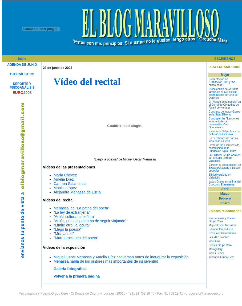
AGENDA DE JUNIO (22, 65)
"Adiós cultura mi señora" (74, 216)
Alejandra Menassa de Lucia (77, 192)
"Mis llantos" (64, 233)
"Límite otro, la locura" (72, 225)
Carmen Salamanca (70, 183)
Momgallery (216, 249)
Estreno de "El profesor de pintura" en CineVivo (224, 133)
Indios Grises (216, 253)
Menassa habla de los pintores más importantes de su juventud (106, 261)
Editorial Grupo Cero (221, 229)
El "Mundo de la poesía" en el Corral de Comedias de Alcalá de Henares (225, 104)
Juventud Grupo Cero (221, 257)
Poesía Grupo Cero (220, 245)
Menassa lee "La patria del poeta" (81, 208)
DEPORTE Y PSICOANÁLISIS (22, 85)
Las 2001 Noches (219, 237)
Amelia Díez (64, 179)
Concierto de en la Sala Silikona (224, 113)
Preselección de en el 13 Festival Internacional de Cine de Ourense (223, 93)
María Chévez (65, 175)
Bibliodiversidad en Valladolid (220, 176)
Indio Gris (214, 241)
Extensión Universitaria (222, 233)
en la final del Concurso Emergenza (225, 183)
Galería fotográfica (70, 269)
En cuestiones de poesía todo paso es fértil (223, 140)
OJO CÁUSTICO (22, 74)
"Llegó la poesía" (68, 229)
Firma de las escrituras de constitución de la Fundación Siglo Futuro (224, 148)
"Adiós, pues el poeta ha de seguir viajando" (90, 221)
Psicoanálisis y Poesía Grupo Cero (222, 220)
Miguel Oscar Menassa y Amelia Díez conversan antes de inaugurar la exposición (121, 257)
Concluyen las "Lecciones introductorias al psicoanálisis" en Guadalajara (224, 123)
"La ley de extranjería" (72, 212)
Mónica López (65, 188)
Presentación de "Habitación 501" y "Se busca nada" (222, 82)
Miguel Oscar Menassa (222, 225)
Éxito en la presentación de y (225, 167)
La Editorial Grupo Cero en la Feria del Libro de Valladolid (224, 158)
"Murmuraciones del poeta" (76, 238)
